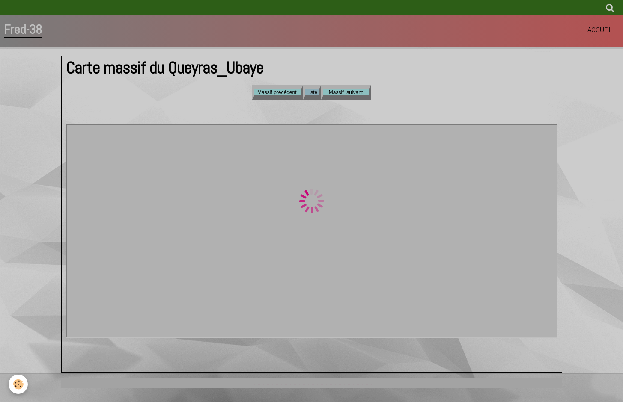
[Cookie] (18, 384)
